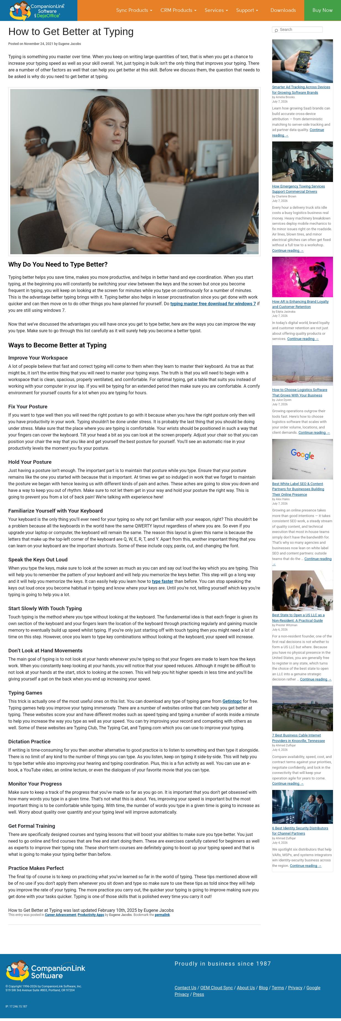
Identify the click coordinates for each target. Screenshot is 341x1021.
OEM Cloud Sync (216, 987)
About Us (246, 987)
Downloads (283, 10)
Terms (278, 987)
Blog (263, 987)
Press (198, 994)
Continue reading (288, 250)
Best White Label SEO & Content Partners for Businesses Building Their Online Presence (298, 489)
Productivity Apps (91, 915)
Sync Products (134, 10)
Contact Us (185, 987)
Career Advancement (60, 915)
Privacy (295, 987)
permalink (162, 915)
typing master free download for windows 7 (213, 303)
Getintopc (232, 701)
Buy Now (323, 10)
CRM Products (178, 10)
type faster (162, 581)
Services (216, 10)
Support (247, 10)
